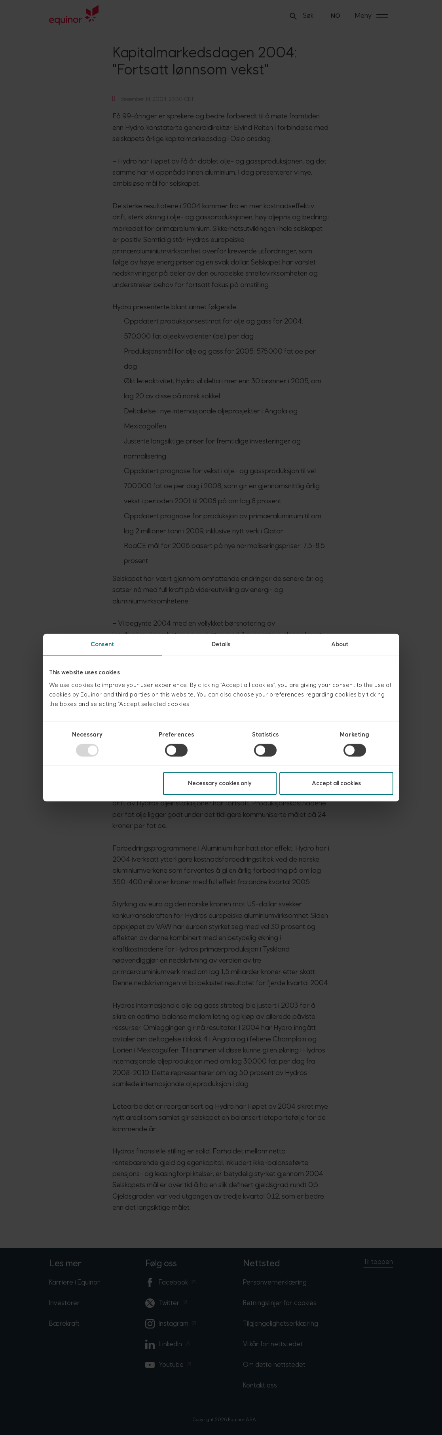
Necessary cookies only (220, 783)
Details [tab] (221, 644)
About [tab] (340, 644)
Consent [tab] (102, 644)
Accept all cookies (336, 783)
